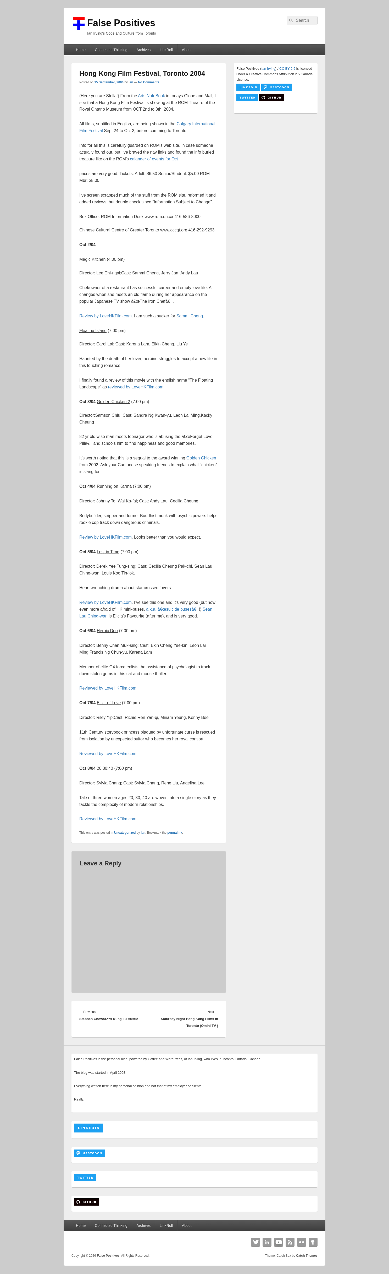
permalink (174, 832)
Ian (131, 82)
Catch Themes (307, 1255)
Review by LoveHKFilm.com (105, 316)
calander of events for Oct (154, 159)
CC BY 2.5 (287, 69)
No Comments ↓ (150, 82)
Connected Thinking (111, 50)
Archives (143, 50)
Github (313, 1242)
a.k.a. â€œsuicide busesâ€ (172, 609)
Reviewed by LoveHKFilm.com (107, 688)
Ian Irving (268, 69)
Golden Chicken (201, 458)
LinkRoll (166, 50)
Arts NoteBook (151, 96)
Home (81, 50)
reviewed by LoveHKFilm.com (135, 387)
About (187, 50)
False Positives (121, 23)
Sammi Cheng (189, 316)
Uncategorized (125, 832)
